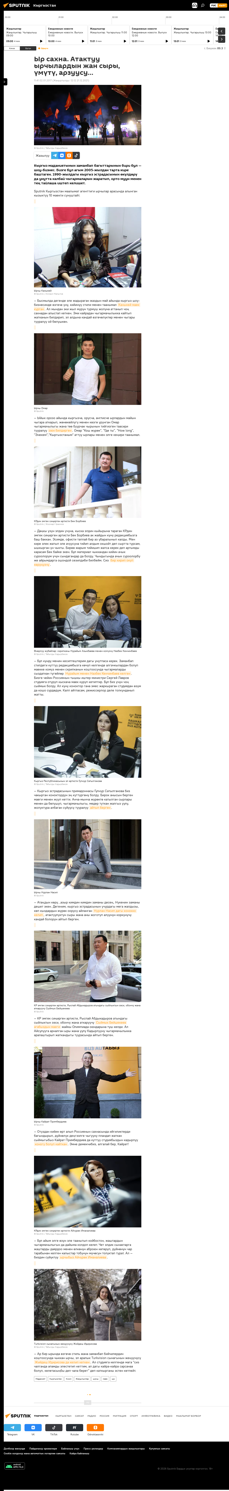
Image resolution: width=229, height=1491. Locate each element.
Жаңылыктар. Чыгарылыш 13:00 (192, 32)
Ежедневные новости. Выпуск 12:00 (149, 34)
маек (105, 1378)
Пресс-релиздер (93, 1448)
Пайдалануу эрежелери (43, 1448)
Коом (68, 1378)
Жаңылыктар (82, 1378)
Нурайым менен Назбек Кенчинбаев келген (97, 673)
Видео (168, 1415)
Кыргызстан (56, 1378)
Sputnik (40, 293)
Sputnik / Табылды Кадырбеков (51, 148)
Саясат (79, 1415)
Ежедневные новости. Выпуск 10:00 (65, 34)
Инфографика (151, 1415)
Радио (91, 1415)
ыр (113, 1378)
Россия (104, 1415)
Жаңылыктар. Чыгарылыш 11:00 (108, 32)
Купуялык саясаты (159, 1448)
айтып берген (100, 807)
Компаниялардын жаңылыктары (126, 1448)
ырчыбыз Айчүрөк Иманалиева (83, 1257)
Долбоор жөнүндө (14, 1448)
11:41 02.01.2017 (43, 80)
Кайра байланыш (79, 1453)
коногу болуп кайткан (51, 1144)
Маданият (40, 1378)
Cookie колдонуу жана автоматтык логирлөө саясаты (34, 1453)
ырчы (96, 1378)
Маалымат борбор (188, 1415)
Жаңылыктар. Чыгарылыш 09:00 (21, 34)
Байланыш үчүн (70, 1448)
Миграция (119, 1415)
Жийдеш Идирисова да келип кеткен (62, 1362)
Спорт (134, 1415)
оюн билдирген (60, 430)
